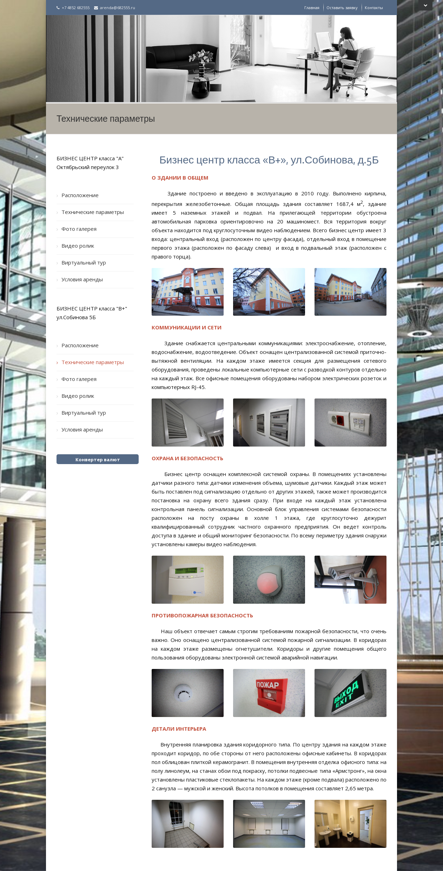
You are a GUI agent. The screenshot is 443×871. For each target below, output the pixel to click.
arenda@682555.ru (114, 7)
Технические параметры (92, 211)
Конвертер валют (97, 459)
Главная (311, 7)
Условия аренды (82, 279)
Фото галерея (79, 228)
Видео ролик (77, 245)
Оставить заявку (342, 7)
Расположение (80, 195)
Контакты (374, 7)
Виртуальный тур (83, 262)
